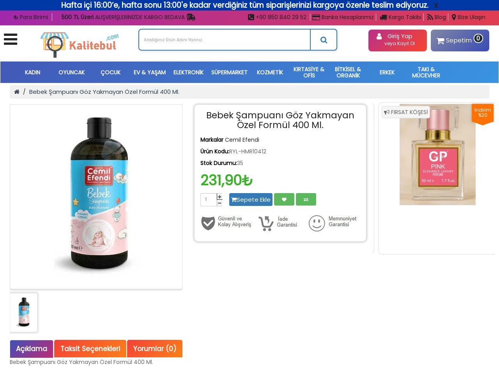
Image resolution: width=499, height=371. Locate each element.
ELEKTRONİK (188, 72)
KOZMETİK (270, 72)
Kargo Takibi (400, 17)
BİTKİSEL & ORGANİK (348, 72)
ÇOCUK (110, 72)
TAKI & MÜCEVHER (426, 72)
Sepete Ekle (251, 199)
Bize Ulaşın (468, 17)
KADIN (32, 72)
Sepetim (458, 39)
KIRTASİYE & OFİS (309, 72)
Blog (436, 17)
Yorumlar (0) (154, 348)
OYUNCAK (71, 72)
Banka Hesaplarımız (343, 17)
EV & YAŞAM (150, 72)
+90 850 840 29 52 (277, 17)
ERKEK (387, 72)
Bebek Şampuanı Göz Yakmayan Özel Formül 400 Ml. (104, 92)
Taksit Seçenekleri (90, 348)
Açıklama (31, 348)
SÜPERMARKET (229, 72)
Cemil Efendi (242, 140)
